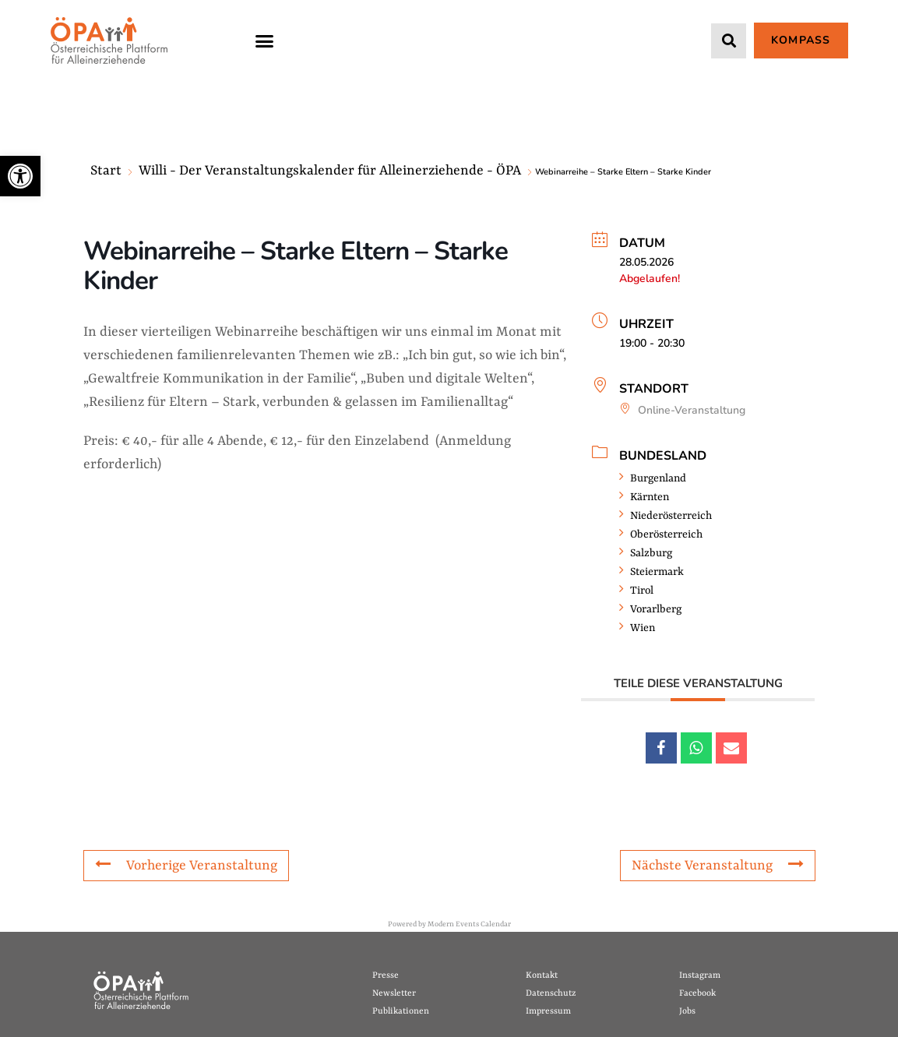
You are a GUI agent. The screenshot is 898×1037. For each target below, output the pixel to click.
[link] (20, 176)
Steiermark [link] (651, 572)
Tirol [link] (636, 590)
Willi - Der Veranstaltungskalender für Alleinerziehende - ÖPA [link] (330, 170)
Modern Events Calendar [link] (469, 924)
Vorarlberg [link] (650, 609)
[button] (265, 40)
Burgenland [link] (652, 478)
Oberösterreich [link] (661, 534)
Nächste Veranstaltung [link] (718, 864)
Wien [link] (637, 628)
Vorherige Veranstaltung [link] (186, 864)
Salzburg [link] (645, 553)
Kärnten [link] (644, 497)
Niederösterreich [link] (665, 516)
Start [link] (105, 170)
